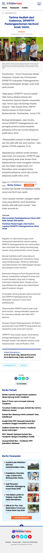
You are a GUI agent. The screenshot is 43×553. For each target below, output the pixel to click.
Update (29, 185)
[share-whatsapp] (23, 378)
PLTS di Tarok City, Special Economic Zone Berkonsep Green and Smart (20, 356)
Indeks (25, 8)
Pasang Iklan (16, 542)
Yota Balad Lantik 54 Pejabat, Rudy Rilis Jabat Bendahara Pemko (15, 497)
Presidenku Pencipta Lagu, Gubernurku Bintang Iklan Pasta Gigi (15, 475)
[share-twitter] (19, 378)
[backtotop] (21, 526)
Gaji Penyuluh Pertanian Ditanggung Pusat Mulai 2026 (15, 486)
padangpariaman (10, 365)
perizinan (23, 365)
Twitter (22, 538)
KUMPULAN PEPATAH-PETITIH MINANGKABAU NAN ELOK (16, 464)
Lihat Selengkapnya (21, 517)
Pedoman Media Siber (30, 542)
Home (4, 8)
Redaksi (8, 542)
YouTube (31, 538)
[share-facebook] (16, 378)
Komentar (21, 383)
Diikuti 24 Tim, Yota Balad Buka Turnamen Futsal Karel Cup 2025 (15, 507)
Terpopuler (14, 8)
